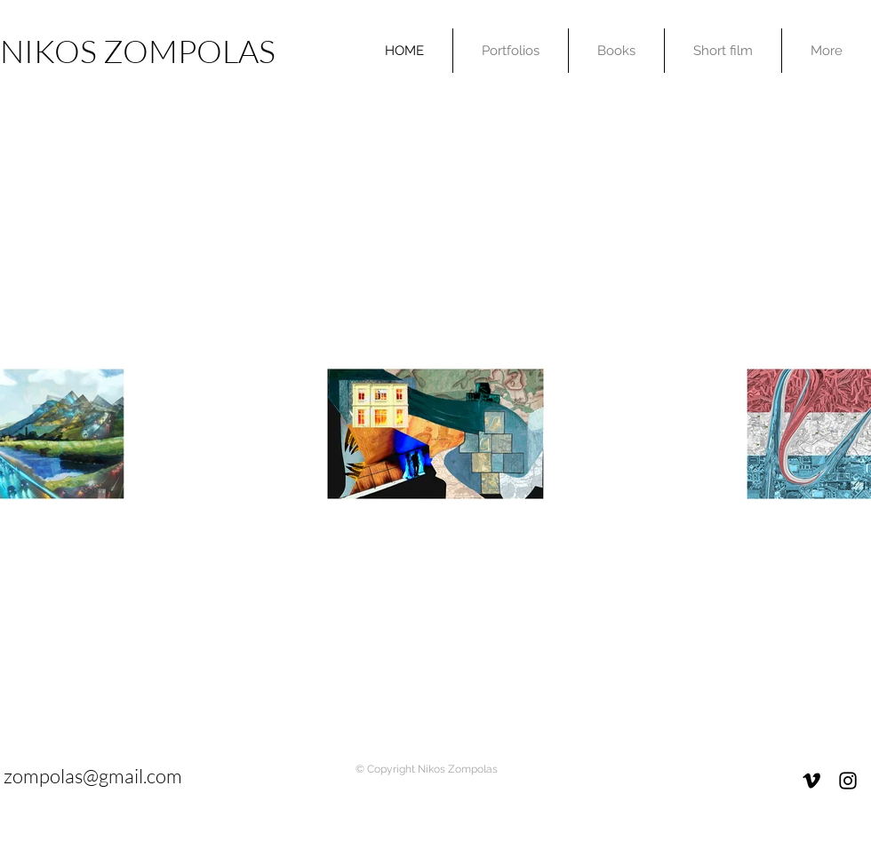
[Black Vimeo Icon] (811, 780)
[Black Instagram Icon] (847, 780)
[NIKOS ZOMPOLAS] (143, 50)
